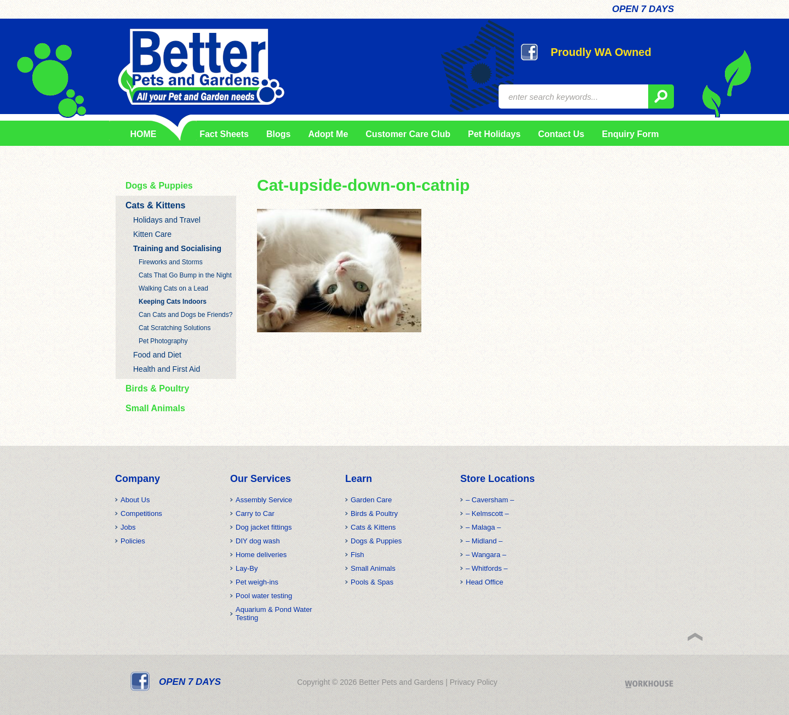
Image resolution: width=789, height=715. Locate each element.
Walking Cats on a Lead (173, 288)
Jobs (128, 527)
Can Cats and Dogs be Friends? (185, 315)
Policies (133, 541)
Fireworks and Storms (171, 262)
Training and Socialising (177, 248)
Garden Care (371, 500)
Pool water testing (264, 596)
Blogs (278, 134)
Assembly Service (264, 500)
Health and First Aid (166, 369)
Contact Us (561, 134)
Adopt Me (328, 134)
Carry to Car (255, 513)
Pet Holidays (494, 134)
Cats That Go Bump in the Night (185, 275)
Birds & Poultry (157, 388)
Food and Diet (157, 354)
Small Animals (155, 408)
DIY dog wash (258, 541)
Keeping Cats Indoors (173, 301)
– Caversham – (490, 500)
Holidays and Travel (167, 219)
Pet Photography (163, 341)
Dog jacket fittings (264, 527)
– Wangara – (486, 555)
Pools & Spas (372, 582)
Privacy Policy (474, 682)
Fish (357, 555)
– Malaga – (483, 527)
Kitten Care (152, 234)
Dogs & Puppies (159, 185)
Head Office (484, 582)
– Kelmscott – (487, 513)
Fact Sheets (222, 134)
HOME (143, 134)
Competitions (141, 513)
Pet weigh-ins (257, 582)
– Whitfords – (487, 568)
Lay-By (247, 568)
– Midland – (484, 541)
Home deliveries (261, 555)
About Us (135, 500)
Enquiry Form (630, 134)
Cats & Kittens (155, 205)
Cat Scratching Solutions (174, 328)
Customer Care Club (407, 134)
